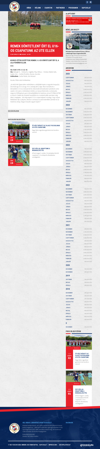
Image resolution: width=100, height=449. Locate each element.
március (79, 189)
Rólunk (38, 8)
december (79, 184)
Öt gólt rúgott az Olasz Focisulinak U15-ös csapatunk (82, 354)
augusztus (78, 199)
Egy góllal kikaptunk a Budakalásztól (81, 390)
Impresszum (53, 445)
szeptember (78, 197)
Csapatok (48, 8)
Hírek (29, 8)
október (78, 196)
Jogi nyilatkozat (64, 445)
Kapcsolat (86, 8)
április (78, 188)
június (79, 187)
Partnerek (60, 8)
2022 (70, 192)
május (79, 182)
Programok (73, 8)
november (79, 194)
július (78, 201)
